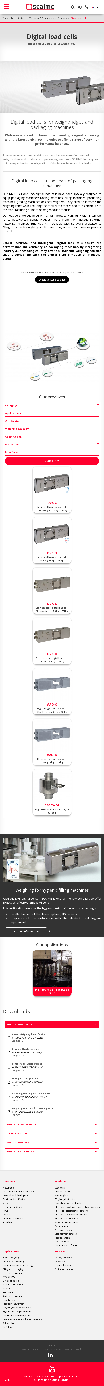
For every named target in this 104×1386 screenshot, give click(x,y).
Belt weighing (9, 1323)
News (5, 1210)
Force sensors (62, 1241)
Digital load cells (63, 1191)
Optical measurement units (68, 1203)
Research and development (16, 1195)
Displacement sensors (66, 1233)
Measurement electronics (67, 1222)
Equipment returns (64, 1269)
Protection (12, 444)
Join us (6, 1203)
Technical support (63, 1265)
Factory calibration (64, 1257)
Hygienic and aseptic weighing (17, 1311)
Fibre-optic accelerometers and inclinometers (77, 1207)
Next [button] (98, 970)
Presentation (9, 1187)
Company (9, 1181)
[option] (52, 973)
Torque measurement (13, 1303)
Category (11, 405)
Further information (26, 931)
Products (61, 1181)
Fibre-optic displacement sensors (71, 1210)
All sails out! (8, 1222)
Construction (13, 436)
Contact (6, 1214)
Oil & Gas (7, 1327)
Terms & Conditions (12, 1207)
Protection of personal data (56, 1349)
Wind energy (9, 1276)
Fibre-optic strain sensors (67, 1218)
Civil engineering (11, 1280)
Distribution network (13, 1218)
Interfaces (11, 452)
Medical (6, 1288)
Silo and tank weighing (13, 1261)
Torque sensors (62, 1237)
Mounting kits (61, 1195)
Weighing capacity (17, 428)
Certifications (13, 421)
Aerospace (8, 1292)
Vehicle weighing (11, 1257)
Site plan (37, 1349)
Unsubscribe (77, 1349)
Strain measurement (12, 1296)
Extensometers (62, 1226)
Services (60, 1251)
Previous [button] (6, 970)
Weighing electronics (65, 1199)
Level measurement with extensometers (22, 1319)
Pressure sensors (63, 1230)
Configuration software (66, 1245)
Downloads (60, 1261)
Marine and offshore (13, 1284)
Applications (13, 413)
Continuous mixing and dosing (18, 1265)
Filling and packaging (13, 1269)
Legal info (26, 1349)
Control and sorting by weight (17, 1315)
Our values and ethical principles (19, 1191)
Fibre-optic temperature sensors (71, 1214)
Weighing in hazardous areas (17, 1307)
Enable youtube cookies (52, 279)
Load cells (60, 1187)
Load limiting (9, 1300)
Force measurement (12, 1273)
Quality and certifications (15, 1199)
